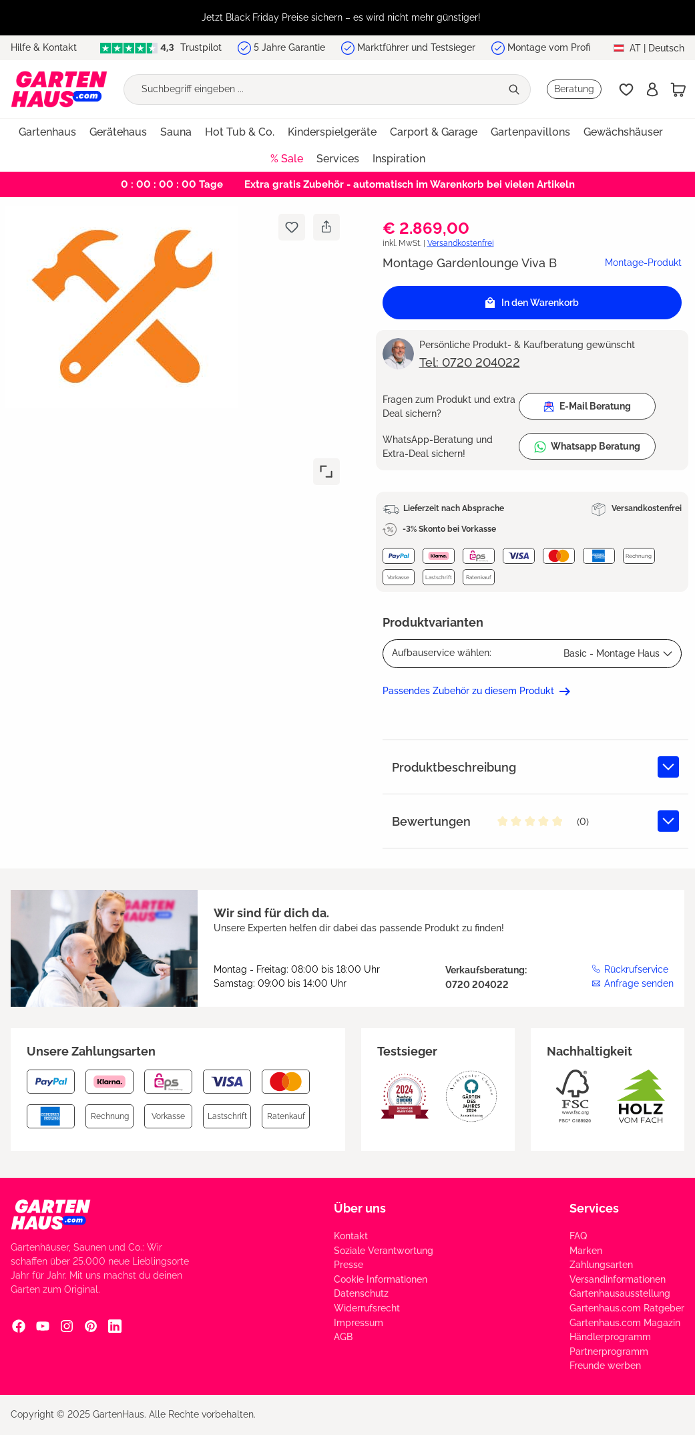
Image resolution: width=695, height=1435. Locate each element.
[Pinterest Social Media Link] (91, 1325)
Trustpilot (160, 47)
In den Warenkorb (532, 303)
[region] (347, 17)
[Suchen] (516, 89)
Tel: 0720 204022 (469, 362)
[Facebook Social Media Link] (19, 1325)
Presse (348, 1264)
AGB (343, 1336)
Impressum (358, 1322)
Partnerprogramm (608, 1351)
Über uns (360, 1208)
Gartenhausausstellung (619, 1293)
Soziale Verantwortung (383, 1250)
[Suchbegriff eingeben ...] (312, 89)
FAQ (578, 1236)
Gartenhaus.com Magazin (624, 1322)
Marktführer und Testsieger (416, 47)
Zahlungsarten (601, 1264)
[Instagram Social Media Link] (67, 1325)
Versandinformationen (617, 1279)
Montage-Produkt (643, 262)
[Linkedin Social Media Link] (115, 1325)
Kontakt (351, 1236)
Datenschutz (361, 1293)
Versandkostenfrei (460, 243)
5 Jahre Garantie (289, 47)
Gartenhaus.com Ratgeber (626, 1308)
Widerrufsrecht (367, 1308)
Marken (585, 1250)
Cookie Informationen (380, 1279)
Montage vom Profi (548, 47)
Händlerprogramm (610, 1336)
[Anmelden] (652, 89)
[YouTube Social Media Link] (43, 1325)
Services (594, 1208)
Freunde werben (605, 1365)
